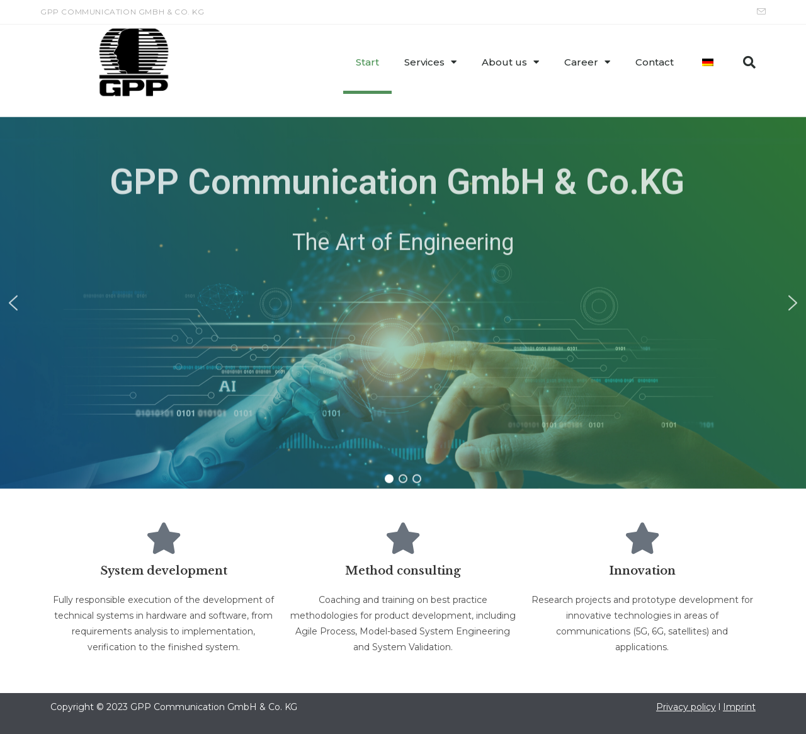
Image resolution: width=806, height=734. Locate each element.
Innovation (642, 571)
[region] (403, 270)
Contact (654, 62)
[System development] (163, 538)
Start (367, 62)
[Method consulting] (403, 538)
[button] (749, 62)
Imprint (739, 707)
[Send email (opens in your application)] (759, 12)
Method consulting (403, 571)
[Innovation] (642, 538)
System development (163, 571)
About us (510, 62)
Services (430, 62)
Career (587, 62)
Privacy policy (686, 707)
